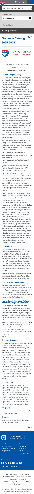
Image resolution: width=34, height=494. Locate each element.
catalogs (6, 489)
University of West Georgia (2, 3)
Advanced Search (8, 25)
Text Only (9, 474)
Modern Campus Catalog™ (21, 491)
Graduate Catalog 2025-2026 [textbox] (13, 8)
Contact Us (13, 466)
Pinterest (17, 463)
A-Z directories (16, 2)
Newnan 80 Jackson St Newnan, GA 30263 (23, 447)
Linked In (13, 463)
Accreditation (13, 479)
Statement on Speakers (23, 477)
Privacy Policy (24, 474)
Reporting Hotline (9, 477)
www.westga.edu (17, 67)
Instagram (20, 463)
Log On (23, 2)
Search (28, 2)
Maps (20, 2)
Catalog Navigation (10, 31)
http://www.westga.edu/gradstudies (13, 152)
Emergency (22, 479)
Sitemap (15, 474)
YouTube (9, 463)
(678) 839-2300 (24, 453)
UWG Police (4, 466)
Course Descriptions (11, 422)
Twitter (6, 463)
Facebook (2, 463)
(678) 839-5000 (6, 451)
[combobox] (17, 8)
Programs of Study (8, 343)
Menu (32, 2)
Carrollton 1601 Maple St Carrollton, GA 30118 (8, 446)
